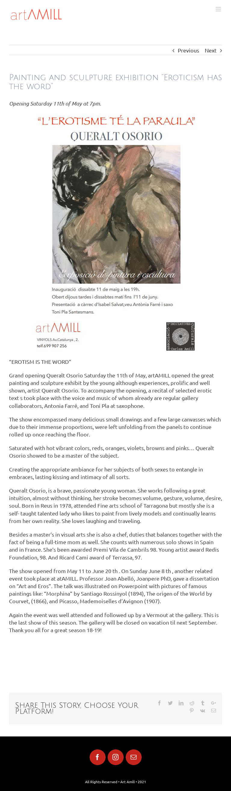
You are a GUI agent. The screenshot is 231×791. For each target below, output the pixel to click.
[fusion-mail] (134, 757)
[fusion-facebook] (98, 757)
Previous (188, 50)
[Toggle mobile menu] (219, 9)
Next (211, 50)
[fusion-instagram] (116, 757)
